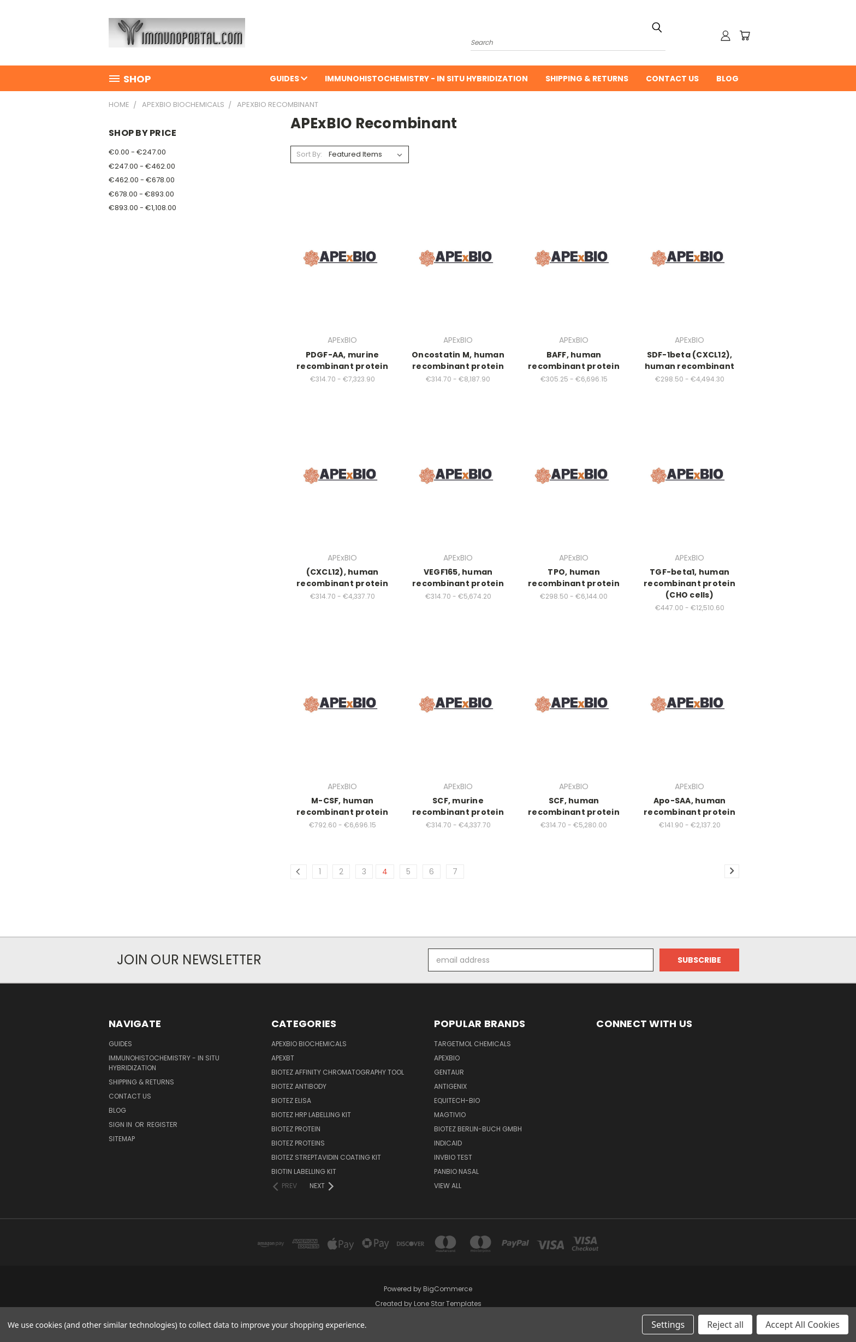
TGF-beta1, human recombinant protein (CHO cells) (689, 583)
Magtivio (450, 1114)
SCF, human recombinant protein (574, 806)
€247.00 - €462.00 (142, 166)
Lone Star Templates (448, 1303)
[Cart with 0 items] (744, 35)
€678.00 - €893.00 (141, 194)
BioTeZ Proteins (298, 1143)
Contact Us (672, 78)
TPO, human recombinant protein (574, 577)
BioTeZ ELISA (291, 1100)
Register (162, 1124)
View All (447, 1185)
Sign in (121, 1124)
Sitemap (122, 1138)
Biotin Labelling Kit (303, 1171)
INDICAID (448, 1143)
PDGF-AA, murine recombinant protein (342, 360)
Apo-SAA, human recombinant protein (689, 806)
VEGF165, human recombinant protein (458, 577)
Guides (288, 78)
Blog (727, 78)
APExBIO (447, 1058)
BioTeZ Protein (295, 1129)
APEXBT (282, 1058)
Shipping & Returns (586, 78)
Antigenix (450, 1086)
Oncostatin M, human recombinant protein (458, 360)
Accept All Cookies (802, 1325)
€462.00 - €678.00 (142, 180)
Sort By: (309, 154)
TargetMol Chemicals (472, 1043)
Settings (668, 1325)
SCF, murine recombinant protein (458, 806)
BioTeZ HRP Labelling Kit (311, 1114)
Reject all (725, 1325)
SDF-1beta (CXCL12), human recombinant (689, 360)
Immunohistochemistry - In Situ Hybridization (426, 78)
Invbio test (453, 1157)
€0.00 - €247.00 (137, 152)
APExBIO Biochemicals (309, 1043)
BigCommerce (447, 1288)
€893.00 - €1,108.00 (142, 207)
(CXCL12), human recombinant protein (342, 577)
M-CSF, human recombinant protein (342, 806)
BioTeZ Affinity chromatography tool (337, 1072)
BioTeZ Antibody (298, 1086)
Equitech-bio (457, 1100)
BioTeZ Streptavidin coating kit (326, 1157)
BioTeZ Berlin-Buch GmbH (478, 1129)
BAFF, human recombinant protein (574, 360)
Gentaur (449, 1072)
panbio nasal (456, 1171)
